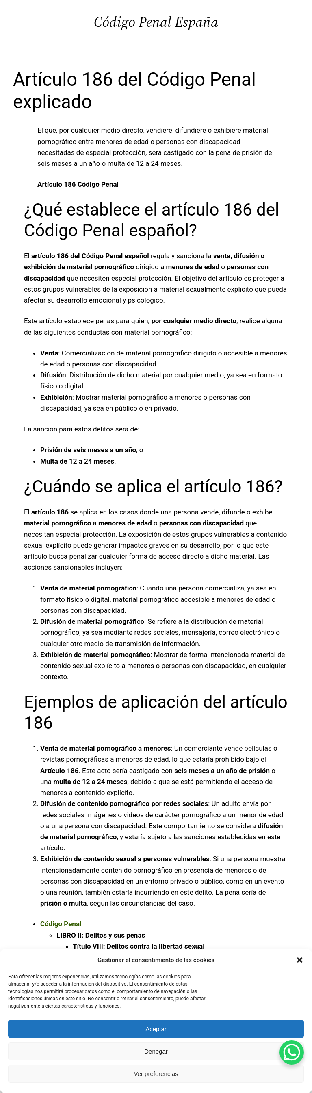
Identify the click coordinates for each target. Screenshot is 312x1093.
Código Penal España (156, 22)
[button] (300, 960)
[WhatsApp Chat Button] (292, 1052)
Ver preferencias (156, 1073)
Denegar (156, 1051)
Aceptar (156, 1029)
